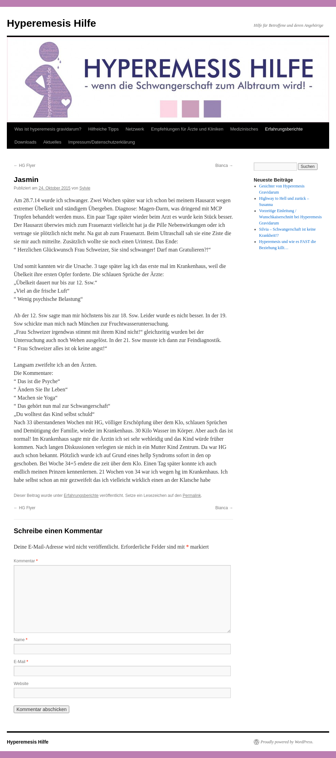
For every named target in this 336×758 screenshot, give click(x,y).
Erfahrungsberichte (284, 129)
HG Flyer (24, 165)
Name (20, 639)
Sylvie (84, 188)
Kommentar (26, 561)
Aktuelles (52, 142)
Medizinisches (244, 129)
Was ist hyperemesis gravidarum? (47, 129)
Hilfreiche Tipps (103, 129)
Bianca (224, 165)
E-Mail (21, 661)
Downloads (25, 142)
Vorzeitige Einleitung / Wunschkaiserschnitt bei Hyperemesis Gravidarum (290, 216)
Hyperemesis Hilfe (51, 23)
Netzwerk (134, 129)
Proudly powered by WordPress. (287, 741)
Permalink (192, 495)
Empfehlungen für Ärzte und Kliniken (187, 129)
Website (21, 683)
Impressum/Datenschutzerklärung (101, 142)
